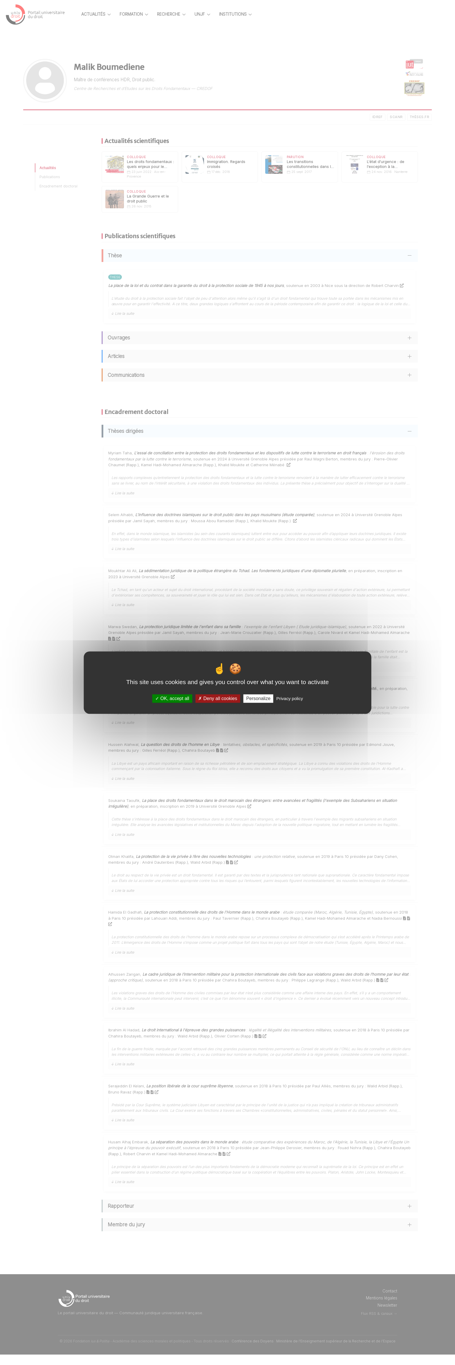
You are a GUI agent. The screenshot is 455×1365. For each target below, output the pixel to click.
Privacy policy (289, 698)
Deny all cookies (217, 698)
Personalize (258, 698)
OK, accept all (172, 698)
